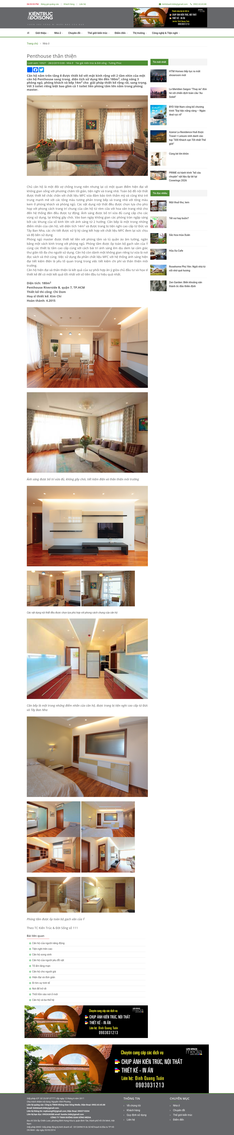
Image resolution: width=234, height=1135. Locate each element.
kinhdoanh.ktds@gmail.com (173, 4)
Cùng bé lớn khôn (179, 153)
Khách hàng (69, 4)
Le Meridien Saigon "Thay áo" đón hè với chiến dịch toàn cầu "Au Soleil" (188, 93)
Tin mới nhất (159, 62)
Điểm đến (121, 33)
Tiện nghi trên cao (42, 948)
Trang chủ (32, 43)
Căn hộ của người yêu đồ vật (48, 960)
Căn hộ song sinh (42, 954)
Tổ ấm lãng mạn (41, 965)
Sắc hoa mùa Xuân (179, 235)
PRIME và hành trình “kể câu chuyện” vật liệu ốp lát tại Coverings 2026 (185, 176)
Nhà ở (58, 33)
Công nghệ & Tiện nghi (166, 33)
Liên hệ (82, 4)
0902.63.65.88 (198, 4)
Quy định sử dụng (135, 1115)
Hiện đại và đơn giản (43, 977)
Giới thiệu (41, 33)
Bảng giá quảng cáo (50, 4)
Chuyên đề (75, 33)
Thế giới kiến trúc (98, 33)
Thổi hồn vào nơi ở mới (45, 994)
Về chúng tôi (132, 1105)
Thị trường (140, 33)
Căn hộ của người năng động (48, 943)
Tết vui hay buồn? (179, 218)
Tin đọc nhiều (160, 193)
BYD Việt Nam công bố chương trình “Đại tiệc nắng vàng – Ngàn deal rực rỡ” (187, 110)
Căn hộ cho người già (44, 971)
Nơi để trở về (39, 988)
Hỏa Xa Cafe (176, 250)
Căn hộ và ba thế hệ (43, 999)
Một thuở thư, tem (179, 202)
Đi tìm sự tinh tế (41, 982)
